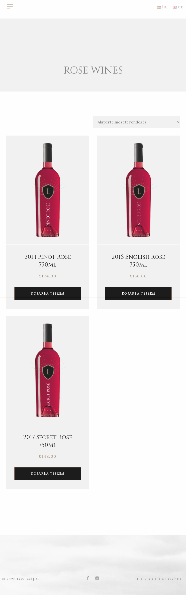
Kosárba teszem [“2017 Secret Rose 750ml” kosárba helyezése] (47, 474)
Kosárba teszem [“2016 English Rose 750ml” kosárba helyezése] (138, 294)
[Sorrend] (136, 122)
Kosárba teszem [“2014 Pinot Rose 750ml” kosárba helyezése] (47, 294)
